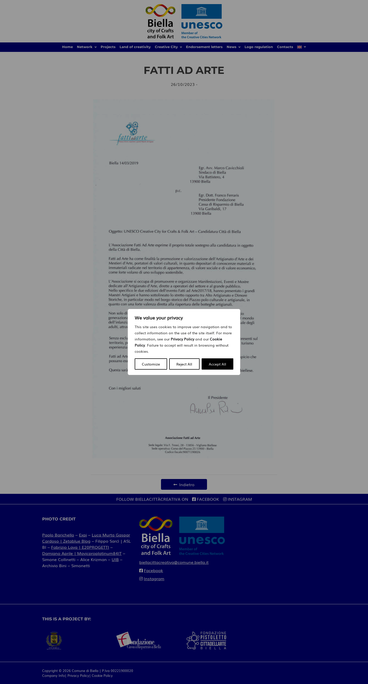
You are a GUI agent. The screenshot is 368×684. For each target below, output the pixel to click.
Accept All (217, 364)
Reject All (184, 364)
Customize (151, 364)
